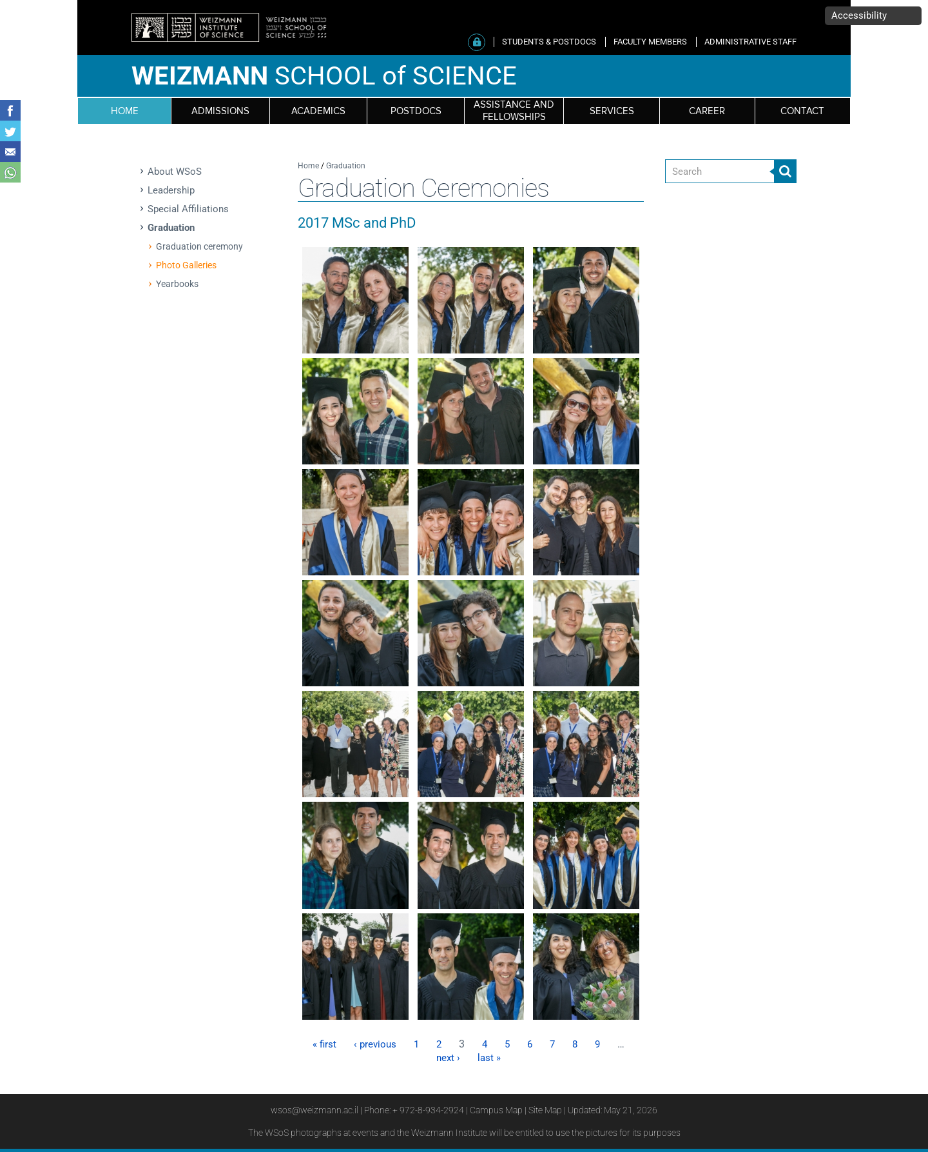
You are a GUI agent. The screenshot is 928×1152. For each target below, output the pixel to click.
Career (707, 111)
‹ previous (375, 1044)
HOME (125, 111)
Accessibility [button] (859, 15)
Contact (802, 111)
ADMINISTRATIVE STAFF (750, 41)
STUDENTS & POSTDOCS (549, 41)
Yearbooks (177, 284)
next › (448, 1058)
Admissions (220, 111)
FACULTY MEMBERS (650, 41)
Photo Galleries (186, 265)
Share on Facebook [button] (10, 110)
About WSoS (175, 171)
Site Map (545, 1110)
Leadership (171, 190)
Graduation (171, 227)
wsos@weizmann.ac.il (314, 1110)
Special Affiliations (188, 209)
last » (489, 1058)
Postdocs (416, 111)
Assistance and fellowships (514, 111)
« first (324, 1044)
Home (308, 165)
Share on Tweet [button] (10, 131)
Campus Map (496, 1110)
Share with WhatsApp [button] (10, 172)
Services (612, 111)
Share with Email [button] (10, 151)
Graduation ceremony (199, 246)
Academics (318, 111)
